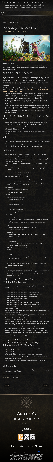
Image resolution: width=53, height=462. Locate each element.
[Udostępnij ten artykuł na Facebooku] (17, 377)
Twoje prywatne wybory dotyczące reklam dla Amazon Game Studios (26, 451)
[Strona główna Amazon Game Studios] (26, 430)
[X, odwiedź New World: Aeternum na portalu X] (23, 419)
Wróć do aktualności (11, 22)
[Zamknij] (51, 1)
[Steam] (38, 446)
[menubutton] (51, 13)
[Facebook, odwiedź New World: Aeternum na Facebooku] (26, 419)
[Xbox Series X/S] (27, 446)
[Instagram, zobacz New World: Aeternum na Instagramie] (34, 419)
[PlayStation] (15, 446)
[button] (26, 48)
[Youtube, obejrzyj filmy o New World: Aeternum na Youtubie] (30, 419)
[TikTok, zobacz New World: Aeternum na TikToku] (38, 419)
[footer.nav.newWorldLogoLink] (26, 414)
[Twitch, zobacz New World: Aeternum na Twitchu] (19, 419)
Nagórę (26, 402)
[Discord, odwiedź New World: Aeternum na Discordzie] (15, 419)
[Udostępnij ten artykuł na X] (13, 377)
